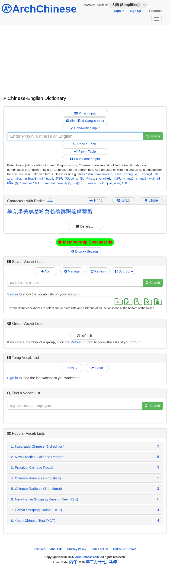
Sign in (12, 294)
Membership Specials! (85, 242)
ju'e (109, 183)
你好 (59, 178)
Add (45, 271)
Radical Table (85, 144)
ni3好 (116, 178)
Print (97, 200)
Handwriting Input (85, 128)
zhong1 (147, 174)
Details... (85, 226)
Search (153, 136)
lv (124, 178)
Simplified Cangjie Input (85, 121)
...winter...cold (95, 183)
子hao (90, 178)
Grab (124, 200)
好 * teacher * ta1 (27, 183)
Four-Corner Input (85, 159)
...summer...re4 (52, 183)
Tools (71, 368)
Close (151, 200)
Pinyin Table (85, 151)
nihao (18, 178)
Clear (97, 368)
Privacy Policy (76, 549)
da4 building (103, 174)
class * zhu (85, 174)
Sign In (119, 11)
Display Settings (85, 251)
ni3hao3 (30, 178)
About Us (56, 549)
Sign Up (135, 11)
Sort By (124, 271)
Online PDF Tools (124, 549)
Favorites (155, 11)
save (118, 174)
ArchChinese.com (87, 557)
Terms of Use (99, 549)
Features (39, 549)
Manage (72, 271)
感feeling (71, 178)
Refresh (98, 271)
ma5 (130, 178)
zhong (128, 174)
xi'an (117, 183)
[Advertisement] (85, 57)
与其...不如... (73, 183)
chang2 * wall (145, 178)
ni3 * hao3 (46, 178)
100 (124, 183)
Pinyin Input (85, 113)
